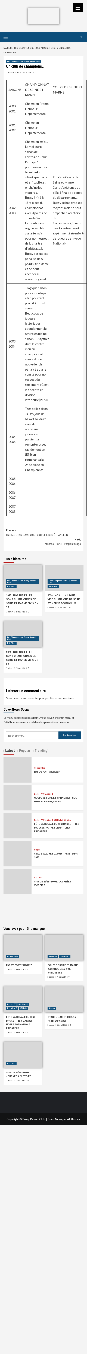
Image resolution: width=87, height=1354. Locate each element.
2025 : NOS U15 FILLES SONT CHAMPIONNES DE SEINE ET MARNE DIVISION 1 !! (22, 601)
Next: (43, 541)
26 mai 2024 (62, 607)
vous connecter (29, 698)
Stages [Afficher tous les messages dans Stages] (37, 850)
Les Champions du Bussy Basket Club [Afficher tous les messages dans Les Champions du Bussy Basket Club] (23, 61)
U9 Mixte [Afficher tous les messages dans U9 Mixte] (67, 820)
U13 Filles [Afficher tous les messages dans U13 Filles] (11, 643)
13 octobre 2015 (24, 72)
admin (11, 72)
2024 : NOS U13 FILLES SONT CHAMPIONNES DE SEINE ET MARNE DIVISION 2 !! (22, 658)
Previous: (43, 532)
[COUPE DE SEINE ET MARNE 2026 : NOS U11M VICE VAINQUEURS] (18, 797)
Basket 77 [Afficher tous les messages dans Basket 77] (38, 794)
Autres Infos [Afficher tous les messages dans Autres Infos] (39, 768)
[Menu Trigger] (78, 7)
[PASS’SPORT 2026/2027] (18, 769)
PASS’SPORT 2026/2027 (47, 772)
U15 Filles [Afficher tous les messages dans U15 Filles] (11, 586)
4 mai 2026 (20, 969)
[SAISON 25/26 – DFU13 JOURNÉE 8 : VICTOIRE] (18, 881)
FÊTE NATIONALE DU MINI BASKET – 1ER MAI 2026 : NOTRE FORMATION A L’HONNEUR (56, 827)
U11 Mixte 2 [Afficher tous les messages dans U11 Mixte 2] (58, 820)
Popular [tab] (24, 750)
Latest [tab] (9, 750)
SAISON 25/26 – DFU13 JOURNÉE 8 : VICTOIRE (18, 1074)
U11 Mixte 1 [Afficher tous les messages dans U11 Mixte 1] (53, 586)
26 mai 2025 (20, 612)
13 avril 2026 (21, 1080)
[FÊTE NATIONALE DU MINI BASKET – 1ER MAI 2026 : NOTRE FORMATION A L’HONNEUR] (18, 825)
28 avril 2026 (62, 1025)
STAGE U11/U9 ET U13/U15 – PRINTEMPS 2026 (62, 1018)
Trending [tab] (41, 750)
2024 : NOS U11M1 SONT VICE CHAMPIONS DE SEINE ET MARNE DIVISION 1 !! (64, 599)
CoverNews (55, 1119)
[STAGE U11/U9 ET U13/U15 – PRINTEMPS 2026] (18, 853)
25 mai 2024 (20, 668)
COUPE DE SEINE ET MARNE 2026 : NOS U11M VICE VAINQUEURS (55, 799)
